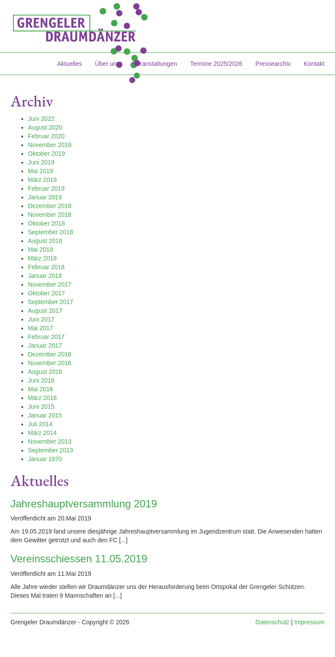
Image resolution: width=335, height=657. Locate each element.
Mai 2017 (40, 328)
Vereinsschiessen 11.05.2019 (78, 559)
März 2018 (42, 258)
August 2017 (45, 310)
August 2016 (45, 371)
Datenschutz (273, 622)
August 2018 (45, 240)
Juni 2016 (41, 380)
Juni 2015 (41, 406)
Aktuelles (69, 63)
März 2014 (42, 432)
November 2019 (50, 144)
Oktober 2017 (46, 293)
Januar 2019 (45, 197)
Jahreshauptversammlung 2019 (83, 504)
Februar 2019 (46, 188)
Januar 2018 (45, 275)
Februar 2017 (46, 336)
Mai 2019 (40, 171)
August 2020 (45, 127)
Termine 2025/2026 (216, 63)
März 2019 (42, 179)
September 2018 (50, 232)
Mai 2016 (40, 389)
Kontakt (314, 63)
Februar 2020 (46, 136)
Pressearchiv (273, 63)
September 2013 (50, 450)
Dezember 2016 (50, 354)
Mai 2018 (40, 249)
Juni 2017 (41, 319)
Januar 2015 (45, 415)
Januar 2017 (45, 345)
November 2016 (50, 362)
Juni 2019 (41, 162)
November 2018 (50, 214)
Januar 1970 (45, 458)
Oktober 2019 (46, 153)
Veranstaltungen (155, 63)
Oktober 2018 (46, 223)
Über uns (107, 63)
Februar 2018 (46, 266)
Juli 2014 (40, 424)
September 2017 (50, 301)
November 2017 (50, 284)
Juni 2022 (41, 118)
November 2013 (50, 441)
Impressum (309, 622)
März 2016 (42, 397)
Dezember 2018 (50, 205)
